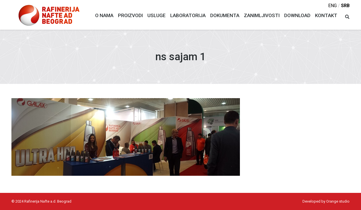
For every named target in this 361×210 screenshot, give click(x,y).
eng (332, 5)
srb (345, 5)
